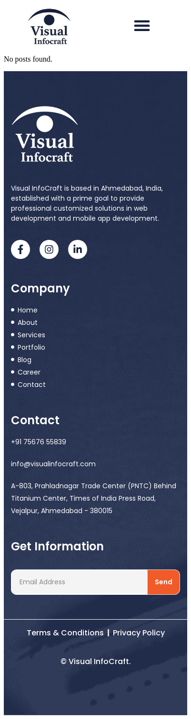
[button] (142, 25)
